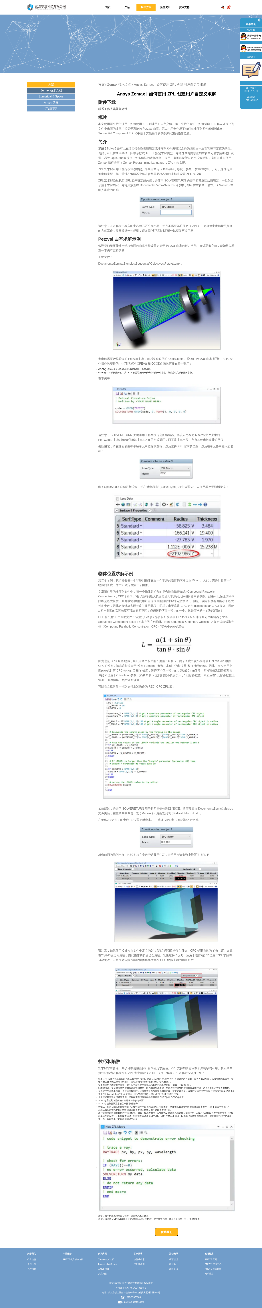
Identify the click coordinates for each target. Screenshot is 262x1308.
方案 (51, 84)
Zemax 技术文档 (51, 90)
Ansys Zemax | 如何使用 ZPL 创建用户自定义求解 (170, 84)
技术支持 (184, 7)
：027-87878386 (131, 1297)
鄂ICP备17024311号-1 (135, 1288)
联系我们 (166, 1232)
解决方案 (146, 7)
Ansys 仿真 (51, 102)
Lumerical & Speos (51, 96)
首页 (107, 7)
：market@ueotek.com (133, 1302)
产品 (127, 7)
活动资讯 (165, 7)
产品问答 (51, 108)
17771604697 (251, 100)
